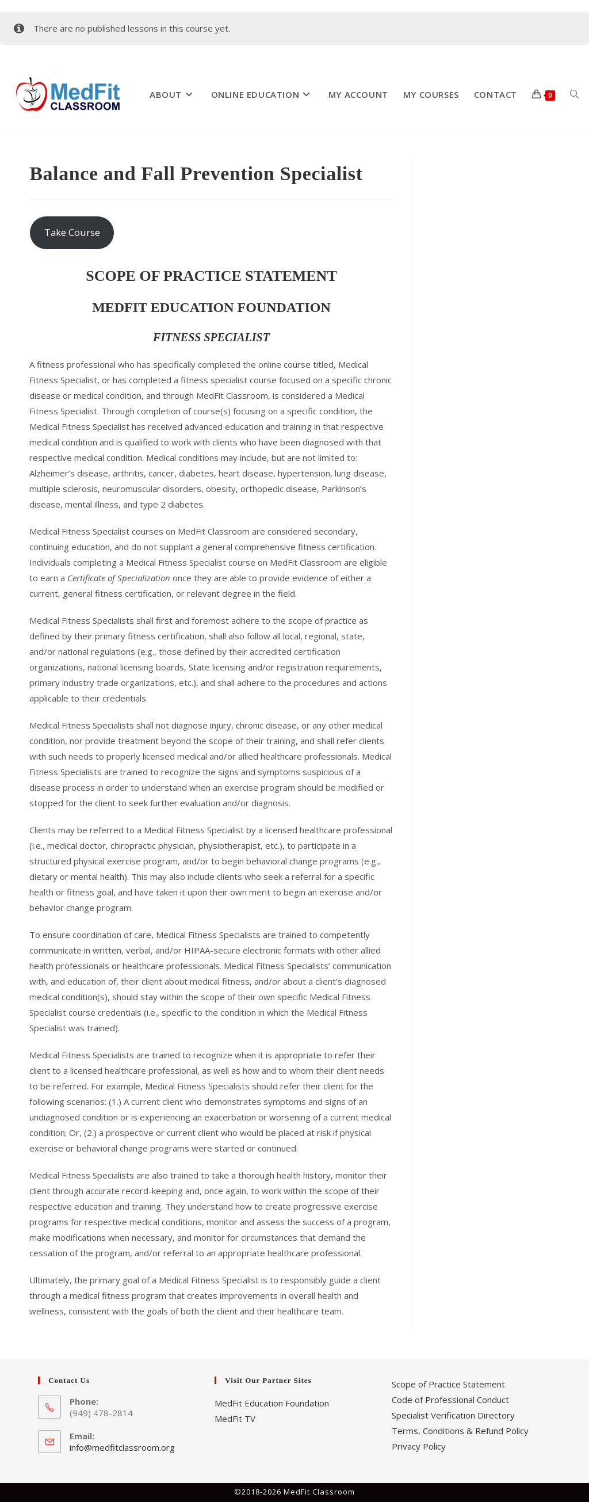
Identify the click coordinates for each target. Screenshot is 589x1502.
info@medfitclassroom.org (122, 1447)
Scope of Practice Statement (448, 1384)
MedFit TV (235, 1418)
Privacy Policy (419, 1446)
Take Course (72, 232)
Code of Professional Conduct (450, 1399)
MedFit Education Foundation (272, 1403)
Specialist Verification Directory (453, 1415)
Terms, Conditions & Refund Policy (460, 1430)
